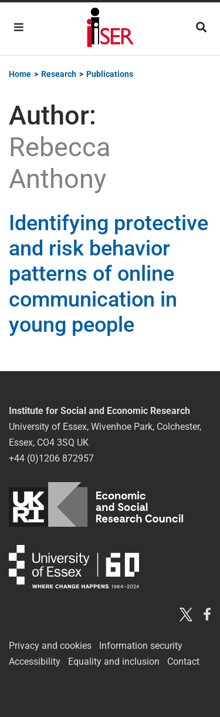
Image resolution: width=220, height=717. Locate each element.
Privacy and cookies (50, 645)
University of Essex (74, 566)
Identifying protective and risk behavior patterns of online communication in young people (108, 274)
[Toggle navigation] (19, 27)
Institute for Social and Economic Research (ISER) (110, 29)
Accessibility (34, 661)
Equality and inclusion (114, 661)
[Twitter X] (186, 614)
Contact (183, 661)
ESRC (96, 504)
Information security (140, 645)
